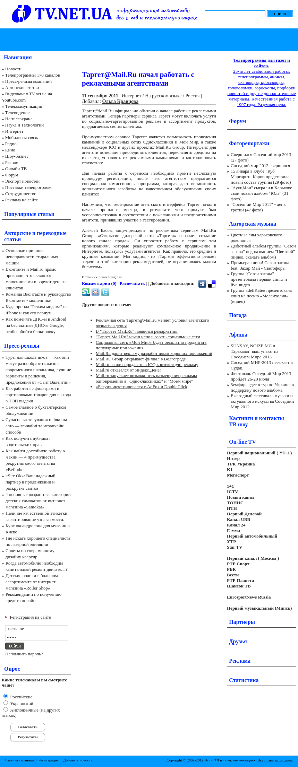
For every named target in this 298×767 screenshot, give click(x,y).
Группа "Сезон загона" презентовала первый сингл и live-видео (259, 279)
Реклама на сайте (21, 199)
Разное (11, 162)
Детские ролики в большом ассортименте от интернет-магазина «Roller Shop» (32, 582)
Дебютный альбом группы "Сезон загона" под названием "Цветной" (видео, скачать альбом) (263, 251)
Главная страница (19, 760)
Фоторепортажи (249, 143)
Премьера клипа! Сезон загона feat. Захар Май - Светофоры (260, 265)
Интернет (14, 131)
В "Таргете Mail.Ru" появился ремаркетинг (137, 331)
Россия (192, 95)
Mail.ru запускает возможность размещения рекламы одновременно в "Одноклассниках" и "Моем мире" (146, 378)
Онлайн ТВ (16, 168)
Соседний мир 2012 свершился (260, 165)
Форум (11, 174)
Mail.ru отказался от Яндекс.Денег (128, 370)
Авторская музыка (252, 224)
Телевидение (17, 112)
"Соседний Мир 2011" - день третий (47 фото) (258, 207)
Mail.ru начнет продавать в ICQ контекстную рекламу (147, 364)
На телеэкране (19, 118)
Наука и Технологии (24, 125)
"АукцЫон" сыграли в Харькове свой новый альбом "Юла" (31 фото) (261, 193)
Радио (11, 143)
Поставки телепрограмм (28, 187)
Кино (10, 149)
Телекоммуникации (23, 106)
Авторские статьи (22, 87)
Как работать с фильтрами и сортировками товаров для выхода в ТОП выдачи (38, 394)
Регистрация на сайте (30, 617)
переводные (51, 233)
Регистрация (49, 760)
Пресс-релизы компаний (28, 81)
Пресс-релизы (21, 346)
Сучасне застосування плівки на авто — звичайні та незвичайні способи (36, 426)
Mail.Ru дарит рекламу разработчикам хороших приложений (154, 353)
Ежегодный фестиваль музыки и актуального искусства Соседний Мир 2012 (262, 401)
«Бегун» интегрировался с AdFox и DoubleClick (141, 386)
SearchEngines (110, 277)
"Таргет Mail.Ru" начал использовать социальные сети (148, 336)
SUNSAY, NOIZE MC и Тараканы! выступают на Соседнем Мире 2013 (254, 351)
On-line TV (242, 442)
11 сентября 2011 (100, 95)
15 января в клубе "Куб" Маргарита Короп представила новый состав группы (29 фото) (261, 176)
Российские (20, 696)
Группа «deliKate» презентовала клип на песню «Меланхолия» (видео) (261, 296)
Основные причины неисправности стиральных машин (32, 256)
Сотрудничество (20, 193)
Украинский (21, 703)
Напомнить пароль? (24, 653)
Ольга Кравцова (120, 101)
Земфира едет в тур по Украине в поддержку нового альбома (262, 387)
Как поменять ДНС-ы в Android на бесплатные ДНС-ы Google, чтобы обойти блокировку (36, 325)
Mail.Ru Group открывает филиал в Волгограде (141, 358)
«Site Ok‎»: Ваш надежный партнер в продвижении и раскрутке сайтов (31, 482)
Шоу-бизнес (16, 156)
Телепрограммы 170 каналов (32, 75)
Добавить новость (77, 760)
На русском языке (163, 95)
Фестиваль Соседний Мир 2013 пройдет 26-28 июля (261, 376)
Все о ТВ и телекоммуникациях (229, 760)
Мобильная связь (21, 137)
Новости (13, 68)
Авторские (17, 233)
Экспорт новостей (22, 181)
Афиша (238, 335)
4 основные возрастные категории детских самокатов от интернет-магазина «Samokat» (38, 500)
